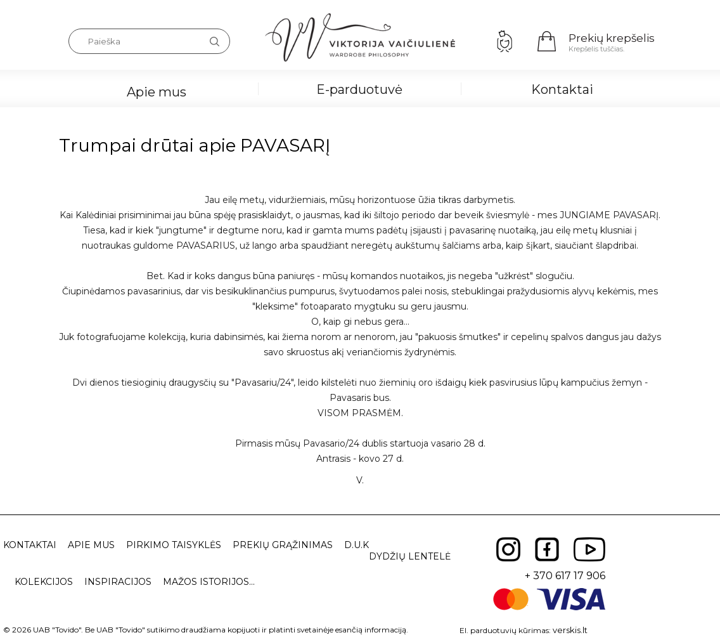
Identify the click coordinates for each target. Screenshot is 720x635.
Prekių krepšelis (612, 38)
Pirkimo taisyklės (173, 545)
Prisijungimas (504, 41)
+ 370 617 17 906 (565, 576)
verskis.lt (570, 630)
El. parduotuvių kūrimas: (505, 630)
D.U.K (356, 545)
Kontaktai (562, 89)
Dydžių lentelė (410, 556)
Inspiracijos (117, 581)
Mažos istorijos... (209, 581)
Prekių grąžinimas (283, 545)
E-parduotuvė (359, 89)
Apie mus (156, 92)
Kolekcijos (44, 581)
